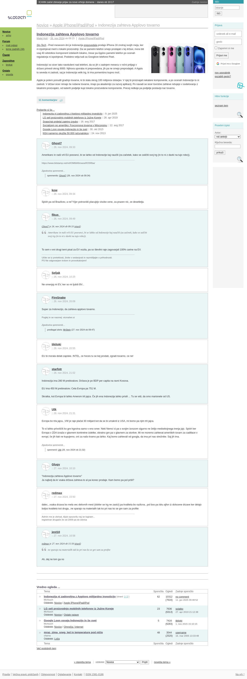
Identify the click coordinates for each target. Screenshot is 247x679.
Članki (6, 55)
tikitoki (56, 344)
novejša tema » (162, 662)
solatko (179, 608)
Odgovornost (48, 674)
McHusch (48, 600)
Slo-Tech (41, 45)
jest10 (56, 532)
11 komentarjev (48, 99)
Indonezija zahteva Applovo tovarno (68, 34)
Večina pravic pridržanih (25, 674)
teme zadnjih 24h (15, 49)
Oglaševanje (64, 674)
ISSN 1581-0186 (94, 674)
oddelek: (118, 662)
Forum (6, 41)
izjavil (77, 226)
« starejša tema (82, 662)
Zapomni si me (224, 48)
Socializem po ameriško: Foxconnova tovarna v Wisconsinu (75, 125)
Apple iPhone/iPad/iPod (91, 38)
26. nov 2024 (57, 38)
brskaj (9, 64)
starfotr (57, 369)
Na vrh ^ (240, 674)
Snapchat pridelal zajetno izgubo (60, 121)
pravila (9, 74)
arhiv (8, 35)
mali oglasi (11, 45)
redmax (57, 493)
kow (54, 190)
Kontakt (78, 674)
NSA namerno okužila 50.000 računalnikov (66, 133)
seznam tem (221, 105)
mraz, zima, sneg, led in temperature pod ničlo (73, 632)
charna (47, 635)
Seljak (56, 272)
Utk (54, 409)
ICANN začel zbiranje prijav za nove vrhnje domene (76, 2)
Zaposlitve (8, 60)
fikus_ (56, 214)
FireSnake (59, 297)
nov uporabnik (222, 72)
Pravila (6, 674)
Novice (6, 31)
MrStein (67, 330)
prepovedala (90, 45)
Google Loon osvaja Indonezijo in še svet (65, 129)
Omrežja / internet (73, 627)
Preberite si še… (46, 110)
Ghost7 (57, 143)
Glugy (56, 464)
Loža (57, 638)
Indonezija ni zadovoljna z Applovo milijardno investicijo (72, 113)
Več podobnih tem (46, 648)
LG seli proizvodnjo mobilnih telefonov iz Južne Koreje (72, 117)
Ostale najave (71, 614)
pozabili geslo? (223, 76)
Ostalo (6, 70)
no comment (182, 596)
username (180, 632)
